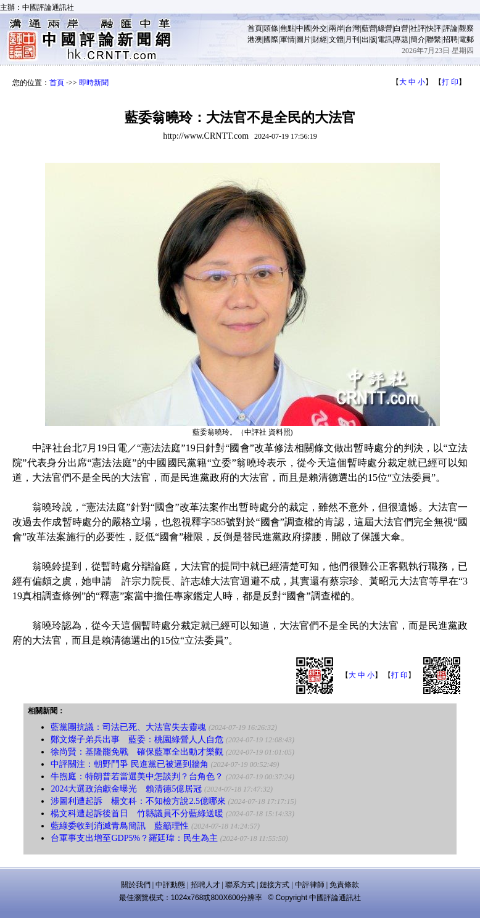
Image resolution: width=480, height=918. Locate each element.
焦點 (287, 28)
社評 (417, 28)
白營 (401, 28)
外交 (319, 28)
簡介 (417, 39)
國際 (270, 39)
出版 (369, 39)
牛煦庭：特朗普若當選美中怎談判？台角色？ (137, 776)
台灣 (352, 28)
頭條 (270, 28)
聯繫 (433, 39)
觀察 (466, 28)
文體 (336, 39)
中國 (303, 28)
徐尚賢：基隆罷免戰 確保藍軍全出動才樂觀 (137, 751)
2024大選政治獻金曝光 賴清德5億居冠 (126, 788)
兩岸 (336, 28)
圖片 (303, 39)
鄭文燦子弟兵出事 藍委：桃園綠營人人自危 (137, 739)
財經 (319, 39)
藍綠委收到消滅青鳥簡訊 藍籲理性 (120, 825)
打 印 (450, 82)
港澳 (254, 39)
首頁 (254, 28)
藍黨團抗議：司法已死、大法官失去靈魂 (128, 727)
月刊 (352, 39)
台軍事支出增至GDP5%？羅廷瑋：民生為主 (134, 838)
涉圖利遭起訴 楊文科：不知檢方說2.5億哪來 (138, 801)
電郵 (466, 39)
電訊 (385, 39)
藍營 (369, 28)
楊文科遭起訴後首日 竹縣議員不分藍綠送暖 (137, 813)
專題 (401, 39)
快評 (433, 28)
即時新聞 (94, 82)
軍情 (287, 39)
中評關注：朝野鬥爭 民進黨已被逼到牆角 (130, 764)
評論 (450, 28)
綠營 (385, 28)
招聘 (450, 39)
